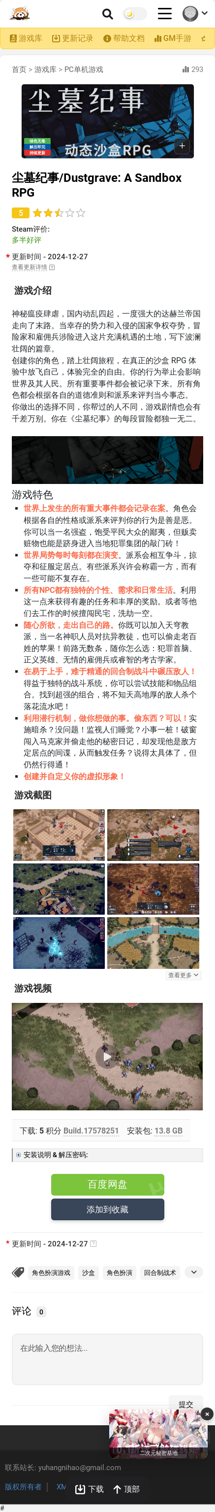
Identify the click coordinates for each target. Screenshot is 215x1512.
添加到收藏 (108, 1209)
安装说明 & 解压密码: (56, 1155)
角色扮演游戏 (51, 1272)
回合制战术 (160, 1272)
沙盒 (88, 1272)
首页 (19, 69)
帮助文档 (129, 38)
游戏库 (30, 38)
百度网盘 (108, 1184)
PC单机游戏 (83, 69)
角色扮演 (119, 1272)
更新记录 (77, 38)
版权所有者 (23, 1486)
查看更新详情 (29, 267)
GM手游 (177, 38)
